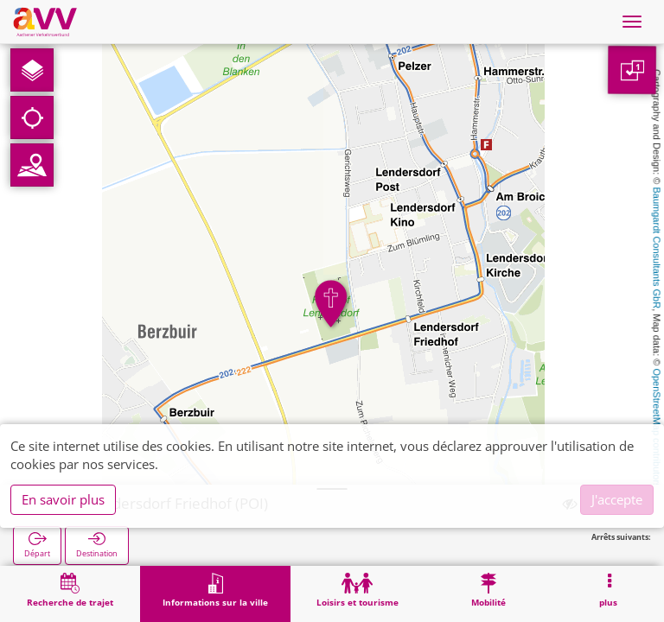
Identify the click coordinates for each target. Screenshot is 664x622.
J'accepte (616, 499)
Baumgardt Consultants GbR (657, 248)
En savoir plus (63, 499)
